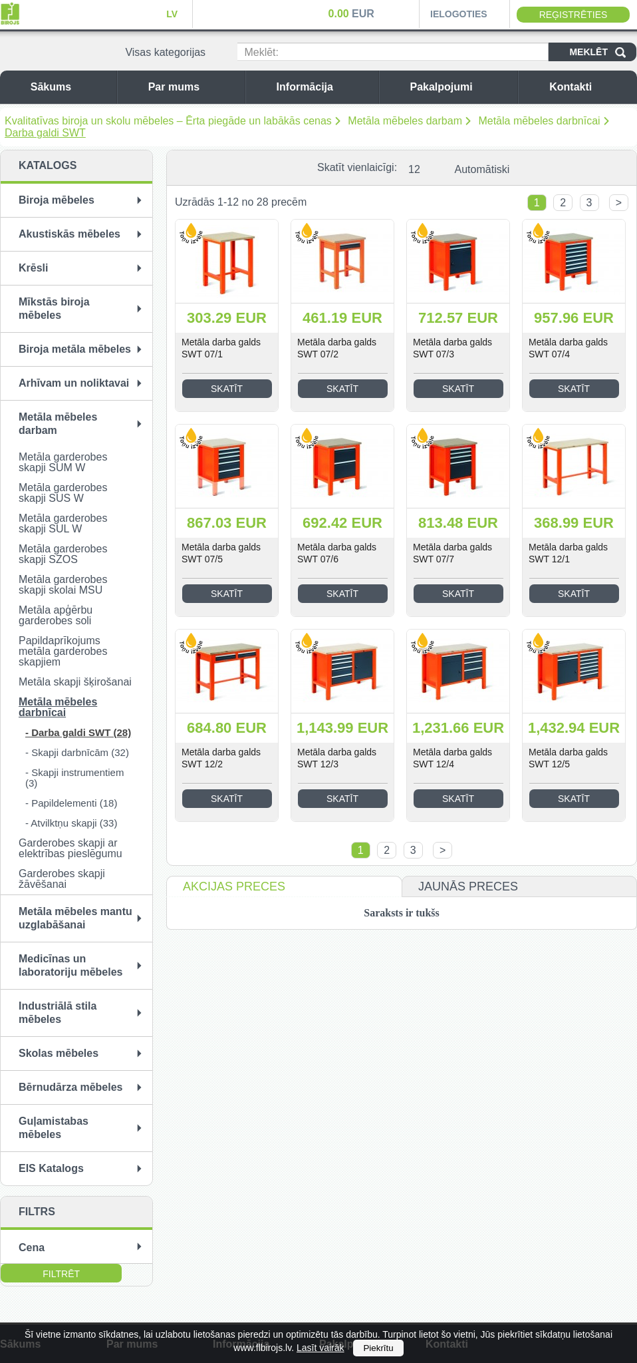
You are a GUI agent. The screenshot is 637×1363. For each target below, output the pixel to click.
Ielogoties (458, 14)
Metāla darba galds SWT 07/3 (452, 348)
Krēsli (33, 268)
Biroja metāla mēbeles (75, 349)
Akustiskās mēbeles (69, 234)
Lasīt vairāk (320, 1347)
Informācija (324, 87)
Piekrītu (378, 1348)
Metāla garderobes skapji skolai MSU (63, 585)
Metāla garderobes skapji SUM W (63, 462)
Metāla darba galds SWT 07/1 (221, 348)
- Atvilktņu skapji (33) (71, 823)
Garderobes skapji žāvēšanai (62, 879)
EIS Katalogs (51, 1168)
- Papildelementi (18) (71, 803)
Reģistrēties (573, 14)
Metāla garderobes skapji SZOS (63, 554)
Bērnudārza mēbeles (71, 1087)
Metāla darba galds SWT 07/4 (568, 348)
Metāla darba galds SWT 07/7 (452, 553)
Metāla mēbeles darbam (405, 120)
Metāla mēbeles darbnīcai (539, 120)
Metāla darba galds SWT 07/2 (336, 348)
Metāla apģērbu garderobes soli (55, 615)
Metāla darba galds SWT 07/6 (336, 553)
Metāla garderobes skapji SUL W (63, 523)
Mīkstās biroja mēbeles (54, 308)
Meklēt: (261, 52)
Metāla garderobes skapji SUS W (63, 493)
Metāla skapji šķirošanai (75, 681)
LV (172, 14)
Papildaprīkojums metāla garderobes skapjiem (63, 651)
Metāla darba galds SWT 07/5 (221, 553)
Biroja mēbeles (56, 200)
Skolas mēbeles (58, 1053)
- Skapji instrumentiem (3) (74, 778)
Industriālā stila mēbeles (57, 1012)
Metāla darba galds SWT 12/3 (336, 758)
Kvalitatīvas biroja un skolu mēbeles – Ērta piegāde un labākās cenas (168, 120)
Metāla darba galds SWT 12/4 (452, 758)
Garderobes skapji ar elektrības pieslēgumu (70, 848)
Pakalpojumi (460, 87)
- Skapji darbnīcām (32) (77, 752)
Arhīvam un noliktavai (74, 383)
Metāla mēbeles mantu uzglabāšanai (75, 918)
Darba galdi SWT (45, 132)
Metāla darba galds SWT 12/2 (221, 758)
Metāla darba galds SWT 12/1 (568, 553)
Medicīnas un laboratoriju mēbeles (71, 965)
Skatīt (227, 388)
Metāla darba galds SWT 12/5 (568, 758)
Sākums (70, 87)
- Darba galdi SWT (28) (78, 732)
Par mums (193, 87)
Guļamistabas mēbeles (53, 1127)
